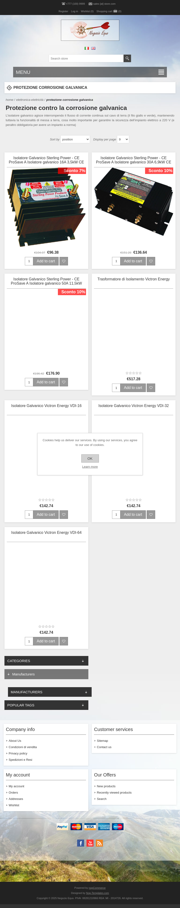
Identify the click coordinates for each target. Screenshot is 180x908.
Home (9, 100)
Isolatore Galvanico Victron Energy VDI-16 (46, 406)
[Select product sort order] (75, 139)
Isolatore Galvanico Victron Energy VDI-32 (133, 406)
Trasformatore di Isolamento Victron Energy (134, 279)
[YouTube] (90, 843)
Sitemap (102, 740)
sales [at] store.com (104, 3)
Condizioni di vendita (23, 747)
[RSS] (99, 843)
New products (106, 786)
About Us (15, 740)
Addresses (16, 799)
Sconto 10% (160, 170)
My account (16, 786)
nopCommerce (97, 887)
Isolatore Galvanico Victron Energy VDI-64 (46, 533)
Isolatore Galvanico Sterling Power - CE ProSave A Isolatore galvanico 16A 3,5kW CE (46, 160)
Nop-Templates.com (97, 893)
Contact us (104, 747)
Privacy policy (18, 753)
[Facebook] (80, 843)
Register (63, 11)
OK (90, 458)
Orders (13, 792)
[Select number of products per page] (123, 139)
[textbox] (86, 58)
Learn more (90, 466)
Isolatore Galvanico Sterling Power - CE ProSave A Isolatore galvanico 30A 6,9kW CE (133, 160)
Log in (74, 11)
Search (101, 799)
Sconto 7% (74, 170)
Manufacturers (23, 674)
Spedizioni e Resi (20, 759)
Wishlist (14, 805)
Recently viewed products (114, 792)
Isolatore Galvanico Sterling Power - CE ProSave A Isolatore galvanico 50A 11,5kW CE (46, 281)
